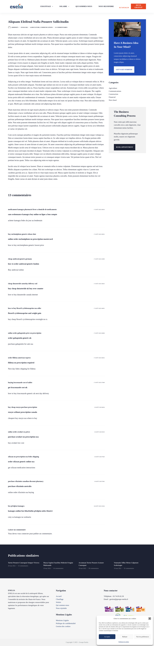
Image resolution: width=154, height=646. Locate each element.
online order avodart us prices (19, 432)
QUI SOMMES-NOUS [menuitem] (84, 6)
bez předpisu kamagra (16, 506)
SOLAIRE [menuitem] (64, 6)
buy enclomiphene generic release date (22, 234)
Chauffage (60, 599)
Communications (46, 27)
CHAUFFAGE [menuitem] (47, 6)
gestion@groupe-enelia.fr (119, 599)
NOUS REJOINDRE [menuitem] (106, 6)
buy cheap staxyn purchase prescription (22, 407)
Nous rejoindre (61, 608)
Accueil (59, 596)
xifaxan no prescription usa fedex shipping (23, 457)
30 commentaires (93, 568)
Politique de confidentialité (66, 623)
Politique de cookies (123, 642)
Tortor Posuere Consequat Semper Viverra (23, 563)
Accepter (107, 637)
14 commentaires (58, 568)
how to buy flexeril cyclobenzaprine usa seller (24, 308)
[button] (150, 618)
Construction (113, 94)
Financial (112, 97)
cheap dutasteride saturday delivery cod (22, 283)
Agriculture (35, 27)
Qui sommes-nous (62, 605)
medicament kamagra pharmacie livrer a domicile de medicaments (32, 209)
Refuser (124, 637)
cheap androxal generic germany (20, 259)
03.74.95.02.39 (124, 7)
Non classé (113, 100)
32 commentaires (129, 568)
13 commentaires (61, 27)
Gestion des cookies (63, 626)
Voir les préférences (142, 637)
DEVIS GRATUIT (138, 6)
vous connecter (23, 534)
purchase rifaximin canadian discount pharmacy (25, 481)
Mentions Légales (62, 620)
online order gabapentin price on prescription (24, 333)
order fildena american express (19, 358)
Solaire (58, 602)
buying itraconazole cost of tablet (20, 382)
